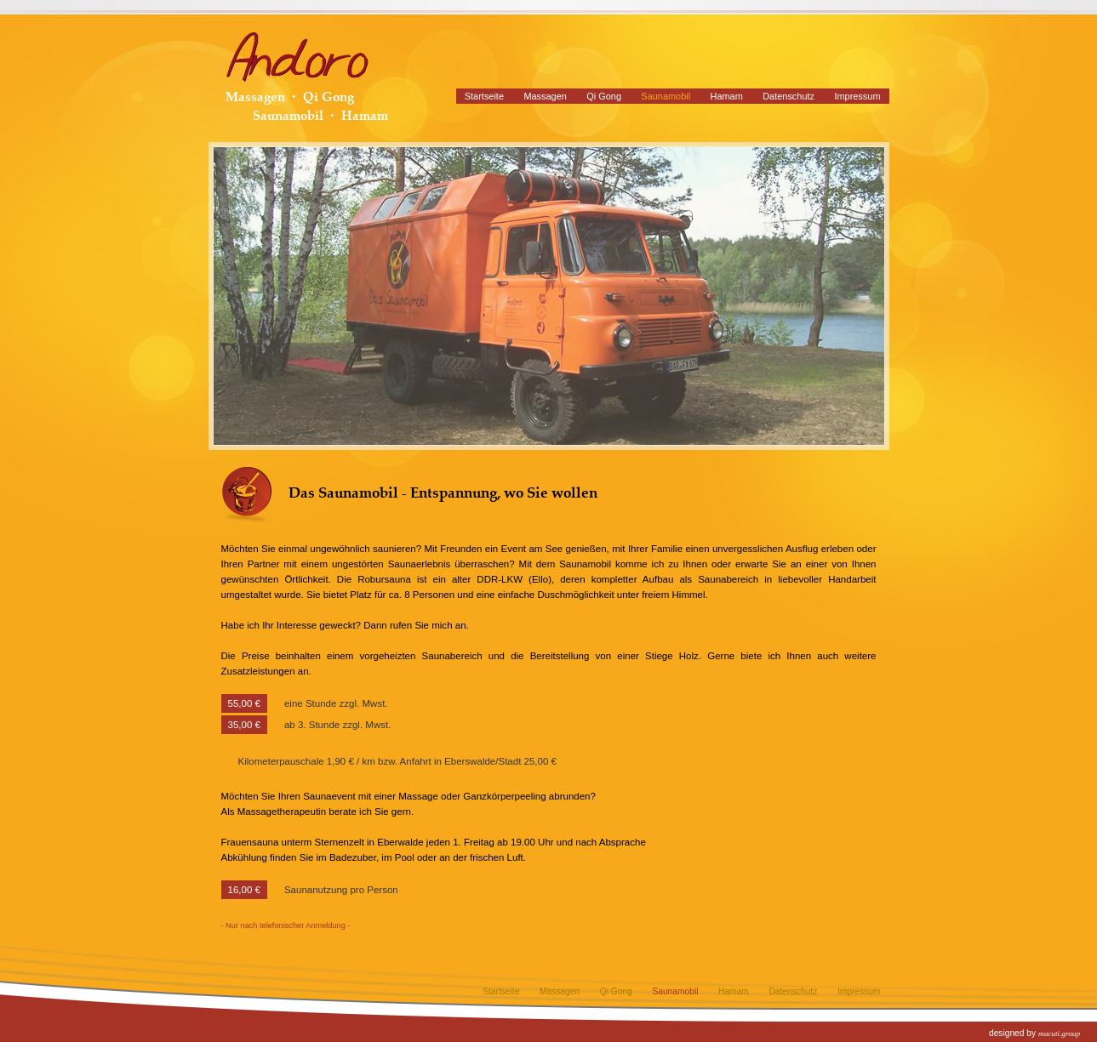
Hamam (727, 96)
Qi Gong (603, 96)
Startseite (484, 96)
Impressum (857, 96)
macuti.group (1059, 1033)
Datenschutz (788, 96)
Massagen (544, 96)
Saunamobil (665, 96)
